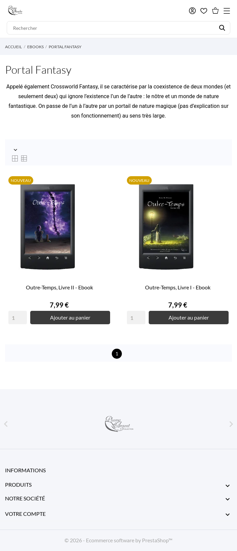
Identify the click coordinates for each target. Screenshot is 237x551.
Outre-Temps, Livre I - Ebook (177, 287)
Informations (25, 470)
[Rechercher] (118, 28)
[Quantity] (17, 317)
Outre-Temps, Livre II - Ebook (59, 287)
